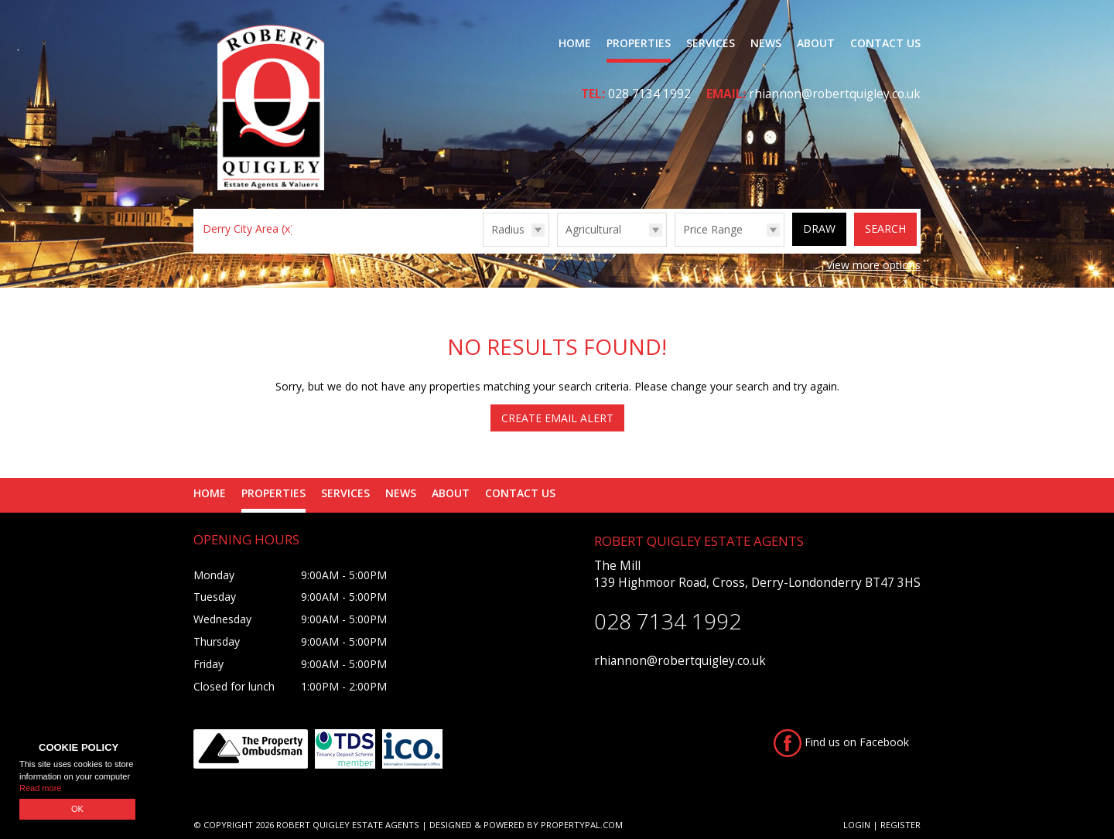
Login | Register (882, 824)
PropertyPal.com (582, 824)
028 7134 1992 (649, 94)
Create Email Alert (557, 418)
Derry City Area (248, 228)
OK (77, 808)
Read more (40, 788)
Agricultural (593, 229)
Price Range (713, 229)
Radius (508, 229)
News (765, 43)
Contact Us (885, 43)
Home (575, 43)
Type (557, 245)
